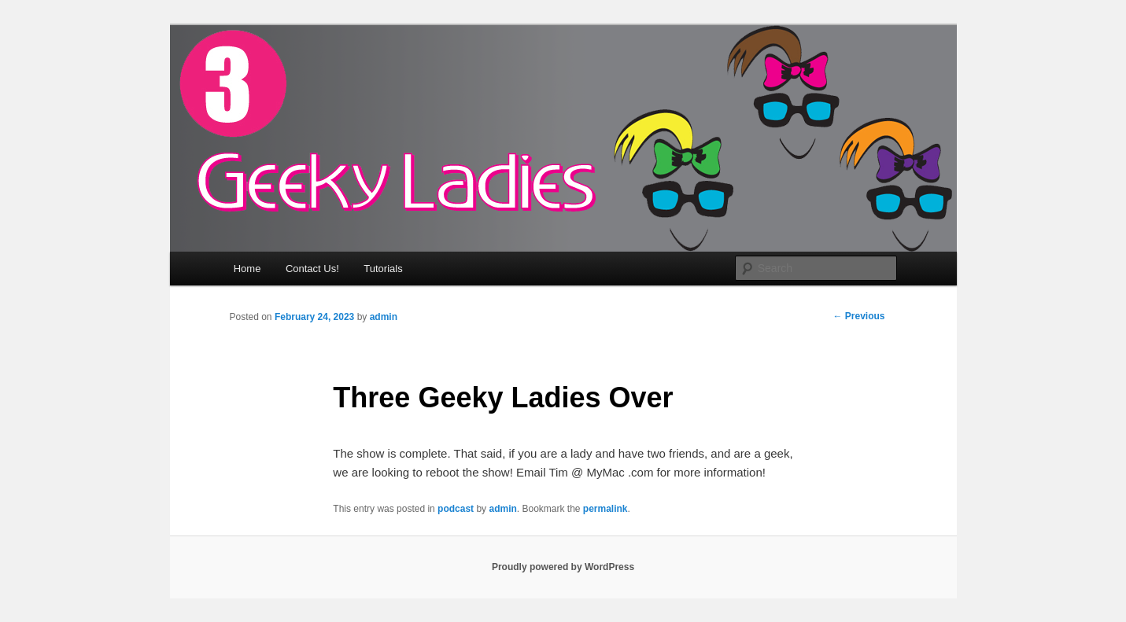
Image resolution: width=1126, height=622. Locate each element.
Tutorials (383, 268)
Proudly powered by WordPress (563, 566)
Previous (858, 316)
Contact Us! (312, 268)
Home (247, 268)
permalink (605, 508)
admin (383, 316)
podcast (455, 508)
